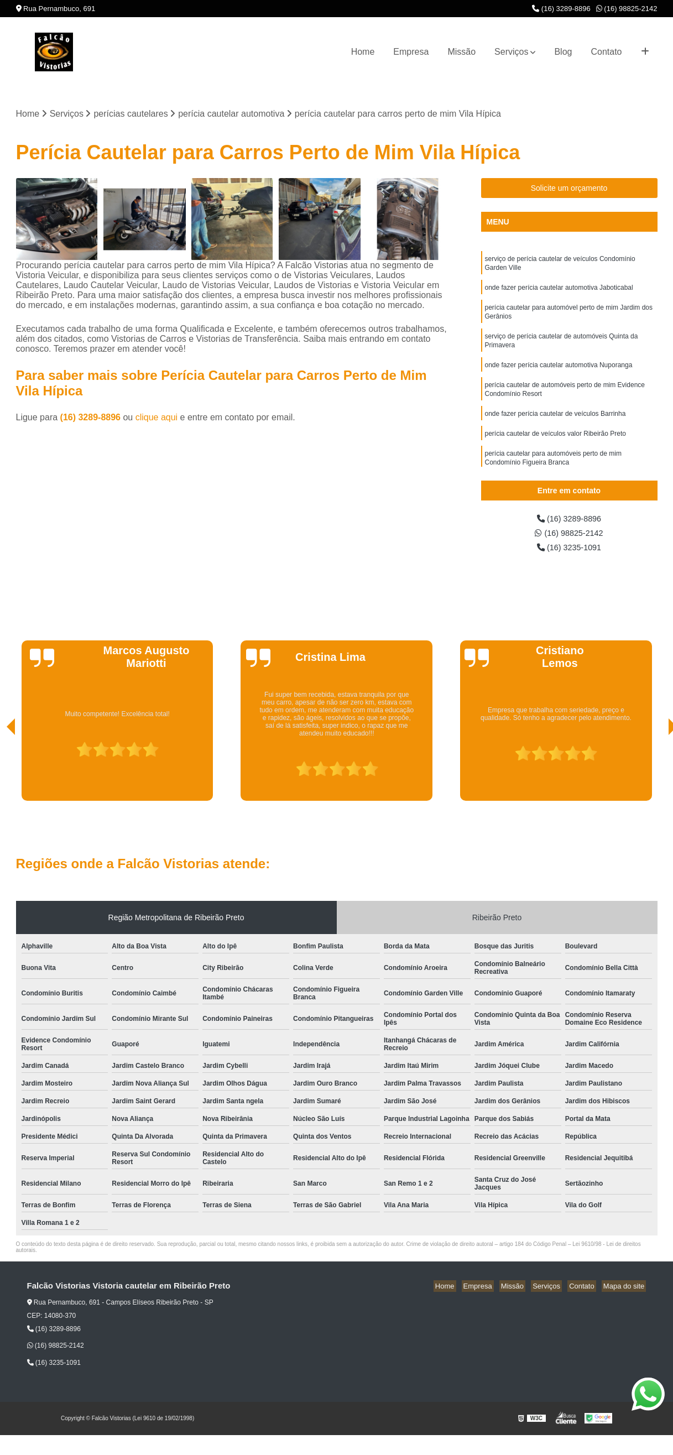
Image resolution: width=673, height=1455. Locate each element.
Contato (606, 51)
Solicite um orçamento (569, 189)
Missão (461, 51)
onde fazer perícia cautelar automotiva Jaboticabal (559, 291)
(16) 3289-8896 (561, 8)
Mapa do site (625, 1290)
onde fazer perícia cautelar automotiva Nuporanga (559, 374)
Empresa (411, 51)
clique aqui (156, 418)
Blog (563, 51)
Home (363, 51)
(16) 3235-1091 (569, 551)
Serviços (511, 51)
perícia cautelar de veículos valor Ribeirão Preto (555, 447)
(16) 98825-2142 (627, 8)
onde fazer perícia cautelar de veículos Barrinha (555, 426)
